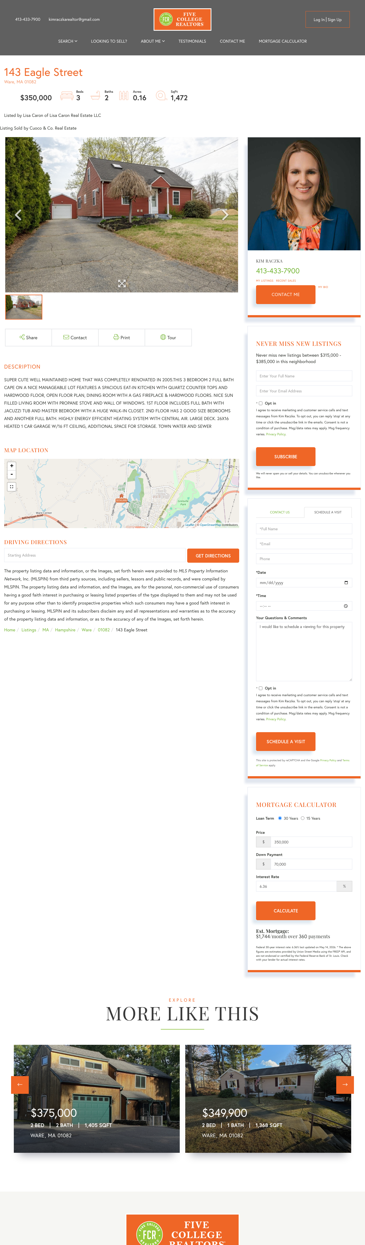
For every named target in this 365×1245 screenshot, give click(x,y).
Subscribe (285, 456)
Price (260, 832)
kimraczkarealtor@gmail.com (74, 19)
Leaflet (190, 525)
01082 (104, 630)
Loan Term (265, 818)
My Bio (323, 287)
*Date (261, 572)
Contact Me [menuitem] (232, 41)
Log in (319, 19)
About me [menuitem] (151, 41)
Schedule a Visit (328, 512)
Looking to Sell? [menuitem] (109, 41)
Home (9, 630)
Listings (29, 630)
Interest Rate (267, 876)
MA (46, 630)
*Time (261, 595)
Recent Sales (286, 280)
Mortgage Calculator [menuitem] (283, 41)
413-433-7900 (27, 19)
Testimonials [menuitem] (192, 41)
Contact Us (280, 512)
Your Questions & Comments (281, 617)
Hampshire (65, 630)
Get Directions (213, 556)
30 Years (288, 818)
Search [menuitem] (65, 41)
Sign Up (335, 19)
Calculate (286, 911)
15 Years (310, 818)
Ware (87, 630)
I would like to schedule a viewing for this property (304, 651)
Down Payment (269, 854)
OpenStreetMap (210, 525)
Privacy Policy (275, 434)
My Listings (264, 280)
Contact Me (286, 294)
